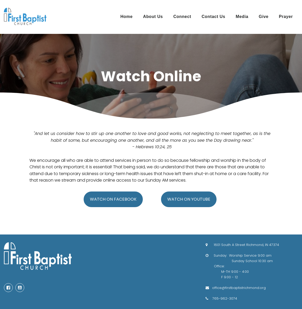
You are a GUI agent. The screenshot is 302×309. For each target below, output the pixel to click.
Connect (182, 16)
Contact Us (213, 16)
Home (126, 16)
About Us (153, 16)
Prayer (286, 16)
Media (242, 16)
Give (263, 16)
